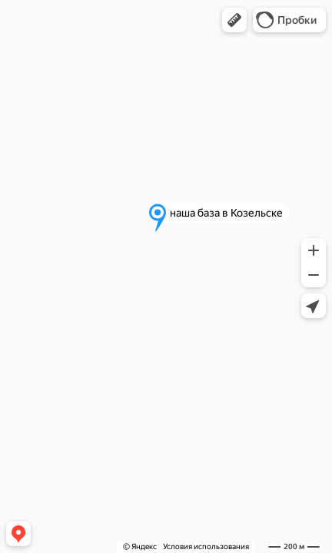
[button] (234, 20)
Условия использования (206, 546)
